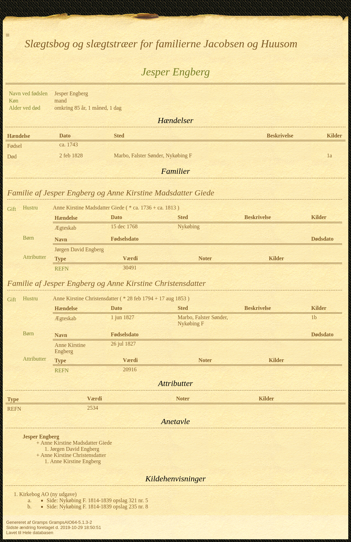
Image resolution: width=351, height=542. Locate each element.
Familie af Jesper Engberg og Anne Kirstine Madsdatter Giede (110, 192)
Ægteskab (65, 228)
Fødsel (14, 146)
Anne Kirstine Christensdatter (85, 298)
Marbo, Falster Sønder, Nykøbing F (153, 155)
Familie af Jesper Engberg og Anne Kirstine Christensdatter (106, 283)
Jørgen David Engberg (79, 249)
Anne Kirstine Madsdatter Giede (88, 207)
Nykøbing (188, 226)
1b (314, 317)
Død (12, 156)
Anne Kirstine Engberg (70, 348)
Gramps (40, 522)
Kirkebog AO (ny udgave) (48, 494)
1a (329, 155)
